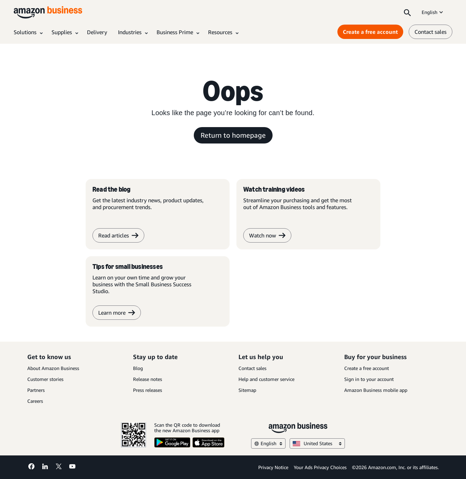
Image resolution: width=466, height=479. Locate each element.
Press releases (147, 390)
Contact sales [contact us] (430, 31)
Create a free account (366, 368)
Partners (36, 390)
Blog (138, 368)
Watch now (267, 235)
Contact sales (252, 368)
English (433, 12)
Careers (35, 401)
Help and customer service (266, 379)
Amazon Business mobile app (375, 390)
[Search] (407, 12)
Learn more (116, 312)
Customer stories (45, 379)
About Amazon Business (53, 368)
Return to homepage (233, 135)
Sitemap (247, 390)
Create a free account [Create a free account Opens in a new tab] (370, 31)
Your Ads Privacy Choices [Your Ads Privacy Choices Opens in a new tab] (320, 467)
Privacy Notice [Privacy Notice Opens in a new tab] (273, 467)
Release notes (147, 379)
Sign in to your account (369, 379)
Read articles (118, 235)
